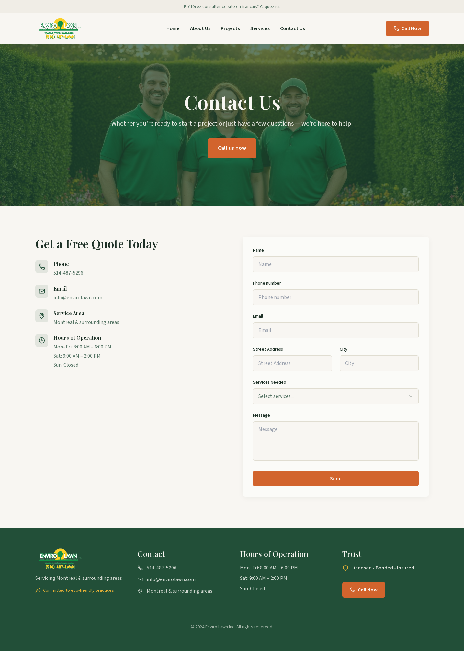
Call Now (407, 28)
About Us (200, 28)
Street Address (268, 349)
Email (258, 316)
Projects (230, 28)
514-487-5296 (68, 273)
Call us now (232, 148)
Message (261, 415)
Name (258, 250)
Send (336, 478)
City (343, 349)
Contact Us (292, 28)
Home (173, 28)
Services (260, 28)
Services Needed (269, 382)
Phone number (267, 283)
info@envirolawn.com (77, 297)
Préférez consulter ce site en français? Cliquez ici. (232, 7)
